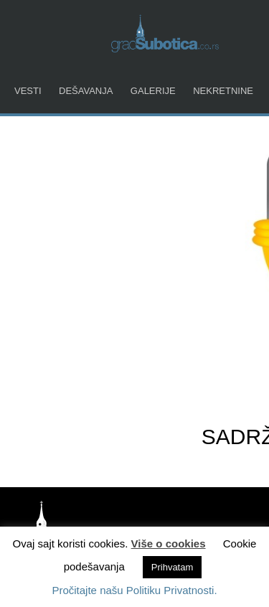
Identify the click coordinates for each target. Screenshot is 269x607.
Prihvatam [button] (172, 567)
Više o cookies (168, 543)
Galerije (153, 90)
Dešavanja (86, 90)
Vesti (28, 90)
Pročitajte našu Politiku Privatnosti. (134, 590)
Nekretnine (223, 90)
